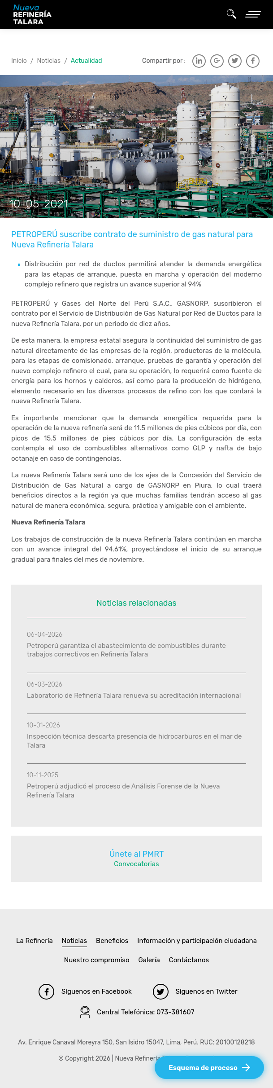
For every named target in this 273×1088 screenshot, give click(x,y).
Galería (149, 960)
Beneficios (112, 941)
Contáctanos (189, 960)
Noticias (49, 61)
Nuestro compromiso (97, 960)
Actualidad (86, 61)
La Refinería (34, 941)
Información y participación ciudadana (197, 941)
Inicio (19, 61)
